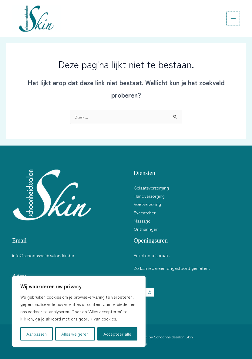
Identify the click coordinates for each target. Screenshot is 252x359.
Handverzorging (149, 196)
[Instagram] (149, 292)
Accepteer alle (117, 334)
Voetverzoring (147, 204)
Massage (142, 220)
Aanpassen (36, 334)
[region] (79, 311)
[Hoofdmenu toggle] (233, 18)
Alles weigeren (75, 334)
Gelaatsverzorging (151, 187)
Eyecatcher (145, 212)
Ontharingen (146, 229)
